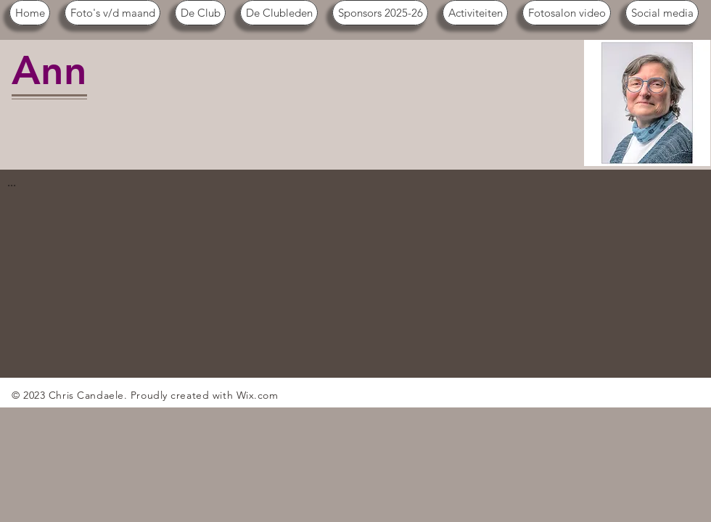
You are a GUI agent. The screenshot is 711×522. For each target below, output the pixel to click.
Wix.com (258, 395)
